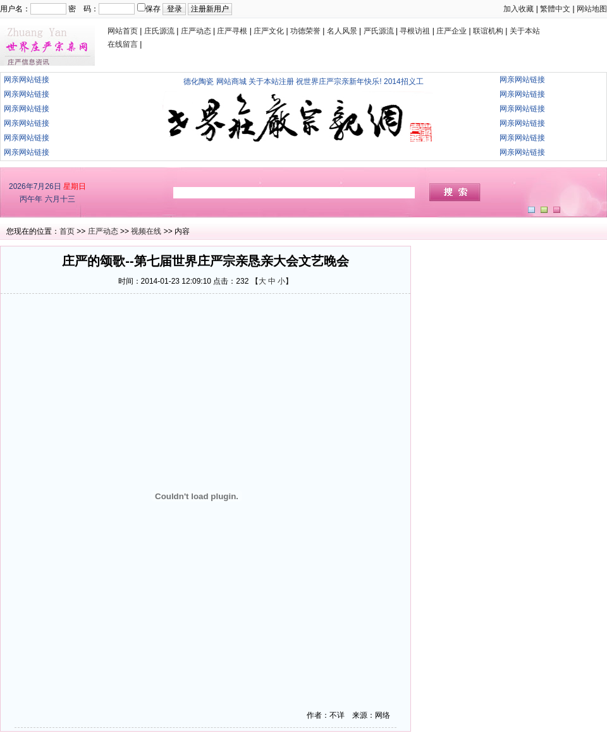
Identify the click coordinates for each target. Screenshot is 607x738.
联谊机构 (488, 31)
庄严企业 (451, 31)
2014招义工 (404, 81)
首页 (67, 231)
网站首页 (122, 31)
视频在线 (146, 231)
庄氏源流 (159, 31)
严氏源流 (379, 31)
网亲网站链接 (26, 79)
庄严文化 (269, 31)
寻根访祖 (415, 31)
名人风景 (342, 31)
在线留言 (122, 44)
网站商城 (231, 81)
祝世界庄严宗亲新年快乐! (338, 81)
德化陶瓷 (198, 81)
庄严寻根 (232, 31)
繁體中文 (555, 8)
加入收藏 (518, 8)
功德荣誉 (305, 31)
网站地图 (592, 8)
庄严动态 (196, 31)
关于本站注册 (271, 81)
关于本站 (525, 31)
